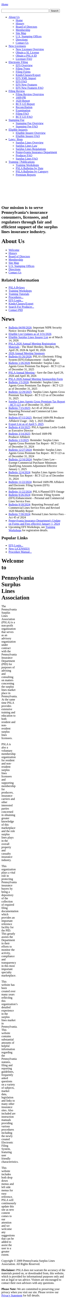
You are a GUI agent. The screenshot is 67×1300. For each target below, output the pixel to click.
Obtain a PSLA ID (26, 55)
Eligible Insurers (18, 129)
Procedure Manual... (20, 551)
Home (19, 20)
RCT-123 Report (25, 103)
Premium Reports (26, 174)
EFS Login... (16, 300)
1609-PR (21, 97)
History (20, 23)
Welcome (14, 249)
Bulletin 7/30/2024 (19, 514)
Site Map (21, 33)
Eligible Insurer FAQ (28, 136)
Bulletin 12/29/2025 (20, 391)
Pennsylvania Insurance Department (36, 152)
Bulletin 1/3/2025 (19, 440)
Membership (23, 29)
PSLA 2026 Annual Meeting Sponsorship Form (36, 379)
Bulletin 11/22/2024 (20, 482)
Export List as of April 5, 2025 (26, 424)
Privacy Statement (11, 1295)
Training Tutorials (19, 293)
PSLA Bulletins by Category (32, 171)
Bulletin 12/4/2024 (19, 472)
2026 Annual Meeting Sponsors (27, 353)
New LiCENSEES (19, 548)
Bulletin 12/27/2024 (20, 449)
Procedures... (16, 297)
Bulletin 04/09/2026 (20, 327)
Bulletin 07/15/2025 (20, 417)
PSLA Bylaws (17, 287)
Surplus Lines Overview (30, 142)
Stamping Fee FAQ (27, 126)
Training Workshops (27, 165)
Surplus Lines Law (26, 145)
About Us (14, 17)
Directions (22, 39)
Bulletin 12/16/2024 (20, 459)
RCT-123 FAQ (24, 116)
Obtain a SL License (27, 52)
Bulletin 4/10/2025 (19, 427)
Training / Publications (22, 161)
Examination (23, 110)
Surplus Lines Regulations (31, 149)
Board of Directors (26, 26)
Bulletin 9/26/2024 (19, 494)
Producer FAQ (24, 155)
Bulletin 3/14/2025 (19, 433)
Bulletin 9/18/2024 (19, 504)
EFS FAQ (21, 81)
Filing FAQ (22, 113)
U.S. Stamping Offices (29, 36)
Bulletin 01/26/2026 (20, 356)
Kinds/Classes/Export (28, 75)
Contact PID (16, 310)
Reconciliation (24, 107)
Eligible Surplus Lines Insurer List (28, 337)
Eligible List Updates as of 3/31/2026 (30, 334)
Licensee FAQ (24, 58)
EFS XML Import (26, 78)
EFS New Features (26, 84)
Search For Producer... (21, 306)
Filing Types (23, 68)
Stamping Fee (16, 120)
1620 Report (23, 100)
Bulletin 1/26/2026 (19, 362)
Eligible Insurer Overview (31, 132)
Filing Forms (23, 71)
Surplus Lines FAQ (27, 158)
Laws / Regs (16, 139)
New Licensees (17, 46)
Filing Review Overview (30, 94)
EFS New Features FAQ (29, 87)
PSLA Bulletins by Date (29, 168)
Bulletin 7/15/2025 (19, 408)
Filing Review (17, 91)
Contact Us (22, 42)
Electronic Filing (18, 62)
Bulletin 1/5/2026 (19, 382)
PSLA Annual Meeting (22, 372)
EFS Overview (24, 65)
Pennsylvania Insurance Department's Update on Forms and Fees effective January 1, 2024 (34, 522)
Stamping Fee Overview (30, 123)
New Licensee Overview (30, 49)
